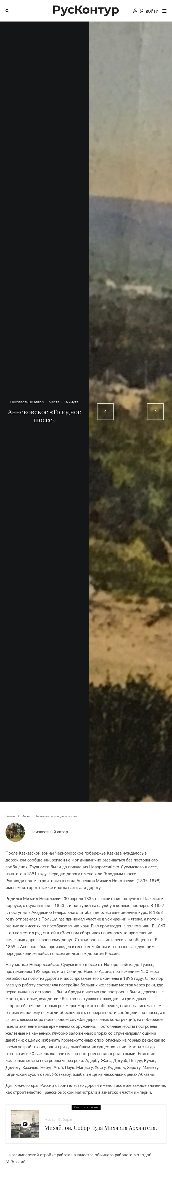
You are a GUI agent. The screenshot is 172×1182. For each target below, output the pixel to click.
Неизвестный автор (27, 402)
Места (54, 402)
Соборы (65, 1119)
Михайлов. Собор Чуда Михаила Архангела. (100, 1127)
